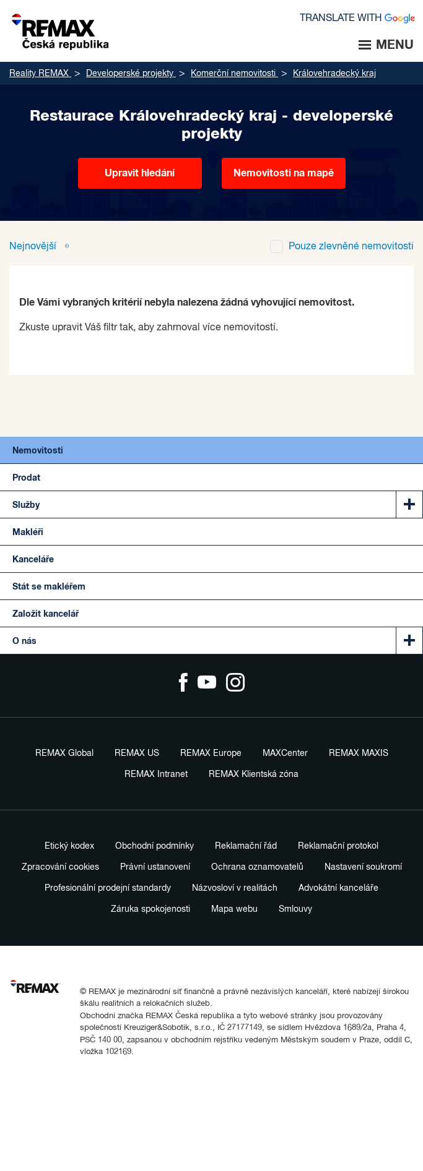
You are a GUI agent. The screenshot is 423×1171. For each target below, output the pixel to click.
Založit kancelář (45, 614)
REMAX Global (64, 753)
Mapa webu (234, 909)
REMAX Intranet (156, 774)
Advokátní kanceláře (338, 888)
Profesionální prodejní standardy (108, 888)
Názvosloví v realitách (234, 888)
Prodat (26, 478)
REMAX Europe (211, 753)
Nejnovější (34, 247)
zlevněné (351, 247)
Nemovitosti (37, 451)
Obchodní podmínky (154, 846)
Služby (26, 505)
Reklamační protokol (338, 846)
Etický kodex (69, 846)
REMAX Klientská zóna (254, 774)
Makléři (27, 532)
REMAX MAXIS (358, 753)
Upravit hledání (140, 173)
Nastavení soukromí (363, 867)
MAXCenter (285, 753)
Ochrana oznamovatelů (257, 867)
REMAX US (137, 753)
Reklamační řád (246, 846)
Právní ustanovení (155, 867)
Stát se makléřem (48, 587)
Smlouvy (295, 909)
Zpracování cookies (60, 867)
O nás (24, 641)
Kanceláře (33, 559)
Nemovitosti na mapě (283, 173)
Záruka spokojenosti (150, 909)
